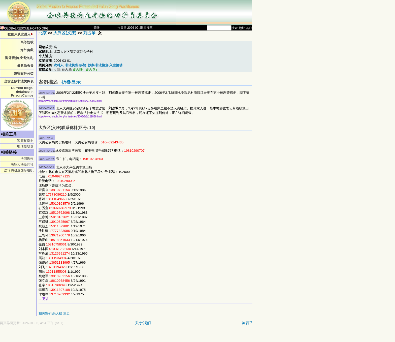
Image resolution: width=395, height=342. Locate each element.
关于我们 (143, 323)
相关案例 (45, 313)
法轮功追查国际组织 (19, 170)
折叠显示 (71, 82)
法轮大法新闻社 (22, 164)
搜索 (235, 28)
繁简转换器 (25, 140)
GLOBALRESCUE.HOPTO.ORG (24, 28)
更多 (45, 299)
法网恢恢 (27, 159)
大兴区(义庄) (64, 33)
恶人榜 (57, 313)
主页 (66, 313)
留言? (247, 323)
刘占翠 (89, 33)
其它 (249, 28)
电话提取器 (25, 146)
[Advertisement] (108, 336)
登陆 (96, 27)
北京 (43, 33)
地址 (242, 28)
